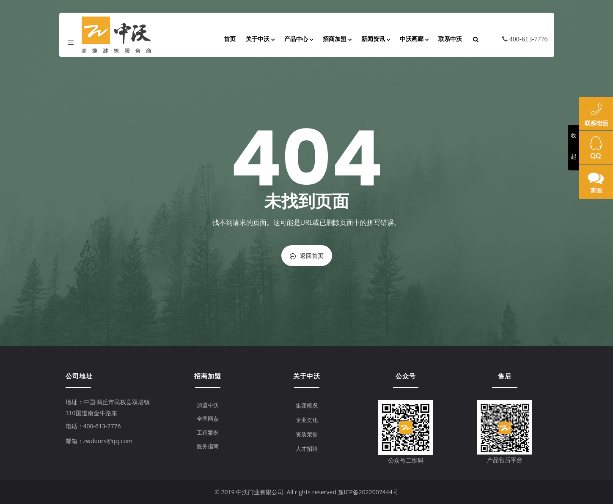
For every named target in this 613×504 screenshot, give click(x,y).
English (537, 52)
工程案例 (208, 432)
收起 (574, 145)
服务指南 (208, 446)
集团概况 (307, 405)
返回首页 (307, 256)
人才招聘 (307, 448)
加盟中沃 (208, 405)
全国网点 (208, 418)
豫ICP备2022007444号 (368, 492)
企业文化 (307, 420)
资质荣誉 (307, 434)
